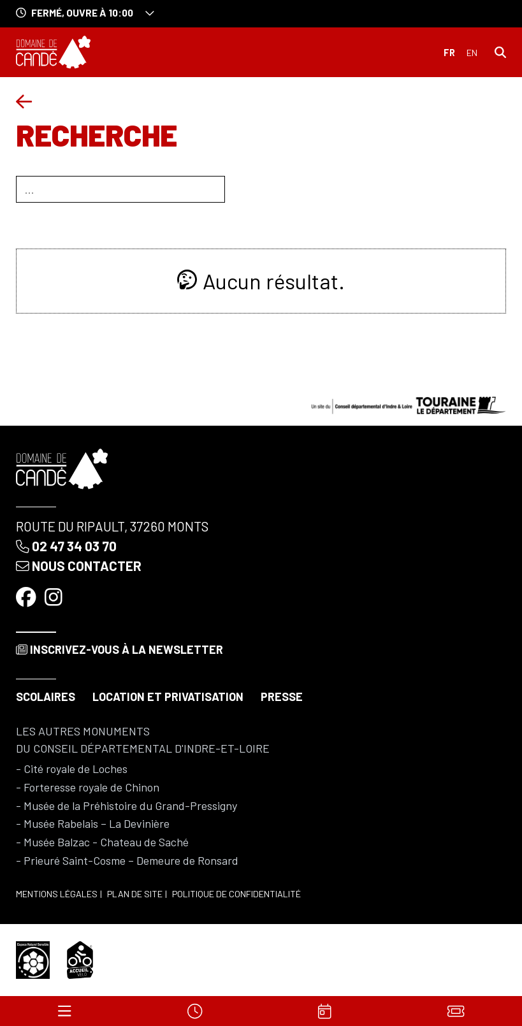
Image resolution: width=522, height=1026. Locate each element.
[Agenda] (324, 1011)
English (472, 53)
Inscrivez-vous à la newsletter (120, 649)
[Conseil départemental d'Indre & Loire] (408, 404)
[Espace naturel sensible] (33, 958)
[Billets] (455, 1011)
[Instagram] (55, 596)
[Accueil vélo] (80, 958)
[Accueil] (53, 52)
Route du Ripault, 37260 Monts (112, 526)
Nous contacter (78, 566)
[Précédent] (24, 101)
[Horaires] (194, 1011)
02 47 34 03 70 (66, 546)
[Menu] (64, 1011)
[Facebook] (27, 596)
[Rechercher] (500, 52)
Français (449, 53)
